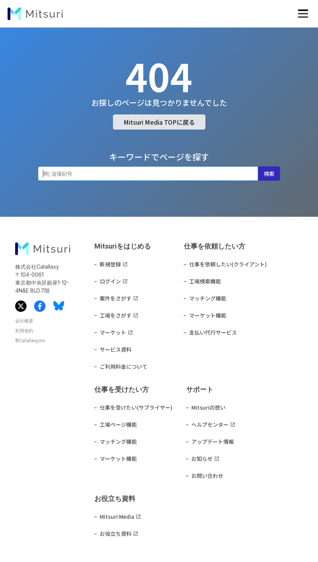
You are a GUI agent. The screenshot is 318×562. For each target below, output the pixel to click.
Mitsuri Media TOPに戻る (159, 122)
